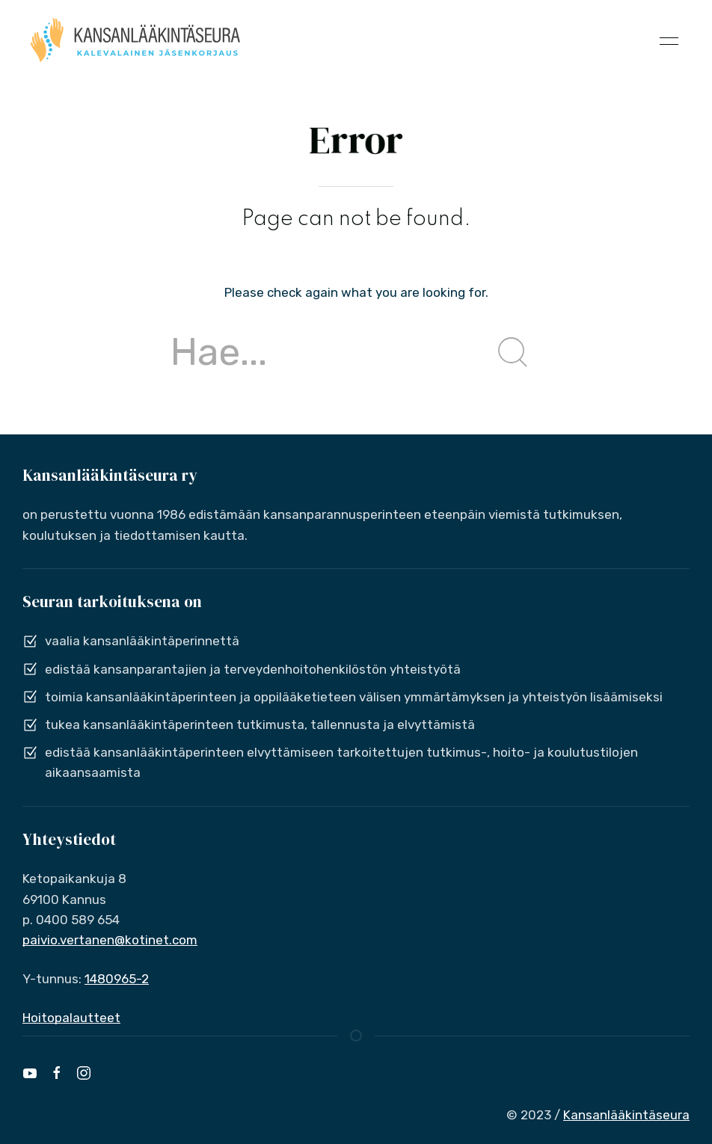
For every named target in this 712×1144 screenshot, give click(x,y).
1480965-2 (117, 978)
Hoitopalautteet (71, 1017)
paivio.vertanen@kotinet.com (109, 939)
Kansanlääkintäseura (626, 1114)
